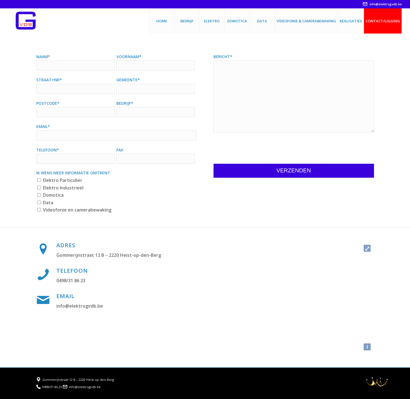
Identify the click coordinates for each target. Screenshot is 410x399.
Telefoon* (47, 150)
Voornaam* (129, 56)
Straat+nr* (49, 79)
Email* (43, 126)
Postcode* (47, 103)
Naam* (43, 56)
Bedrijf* (124, 103)
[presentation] (256, 149)
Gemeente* (128, 79)
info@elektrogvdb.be (382, 4)
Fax (119, 150)
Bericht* (223, 56)
